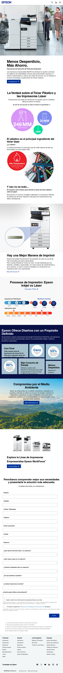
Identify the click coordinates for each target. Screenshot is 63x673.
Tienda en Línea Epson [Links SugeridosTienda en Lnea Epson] (38, 645)
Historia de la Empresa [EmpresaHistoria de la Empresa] (52, 642)
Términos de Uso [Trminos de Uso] (22, 671)
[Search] (52, 2)
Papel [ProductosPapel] (3, 656)
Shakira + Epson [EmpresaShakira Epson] (51, 654)
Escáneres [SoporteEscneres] (20, 645)
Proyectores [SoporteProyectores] (20, 642)
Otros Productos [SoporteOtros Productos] (21, 652)
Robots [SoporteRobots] (19, 649)
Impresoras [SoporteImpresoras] (20, 640)
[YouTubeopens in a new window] (45, 664)
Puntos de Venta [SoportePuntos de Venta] (21, 647)
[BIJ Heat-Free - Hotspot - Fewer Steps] (31, 302)
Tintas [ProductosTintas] (4, 654)
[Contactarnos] (14, 81)
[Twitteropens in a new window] (41, 664)
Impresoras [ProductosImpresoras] (5, 640)
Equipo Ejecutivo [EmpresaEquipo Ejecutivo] (51, 645)
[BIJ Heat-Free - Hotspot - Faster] (41, 302)
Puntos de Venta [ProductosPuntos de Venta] (6, 647)
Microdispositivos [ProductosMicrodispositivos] (6, 652)
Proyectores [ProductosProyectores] (5, 642)
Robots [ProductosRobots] (4, 649)
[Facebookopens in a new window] (37, 664)
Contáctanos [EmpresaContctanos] (50, 652)
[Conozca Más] (14, 466)
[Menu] (60, 2)
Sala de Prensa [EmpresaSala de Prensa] (51, 649)
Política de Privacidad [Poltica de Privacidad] (32, 671)
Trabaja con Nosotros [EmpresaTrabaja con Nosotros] (52, 647)
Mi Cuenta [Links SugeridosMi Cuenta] (34, 642)
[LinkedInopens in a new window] (49, 664)
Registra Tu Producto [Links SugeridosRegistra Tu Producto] (37, 640)
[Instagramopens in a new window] (53, 664)
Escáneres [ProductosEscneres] (5, 645)
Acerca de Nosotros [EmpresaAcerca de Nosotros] (52, 640)
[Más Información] (13, 272)
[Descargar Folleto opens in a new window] (31, 289)
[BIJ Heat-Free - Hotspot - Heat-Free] (50, 302)
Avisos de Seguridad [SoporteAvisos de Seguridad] (22, 654)
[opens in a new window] (57, 664)
